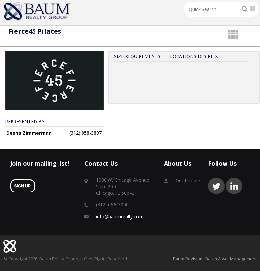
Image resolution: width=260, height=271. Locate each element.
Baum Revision (187, 258)
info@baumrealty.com (120, 217)
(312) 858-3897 (85, 133)
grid (233, 35)
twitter (216, 186)
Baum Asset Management (231, 258)
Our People (188, 180)
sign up (22, 186)
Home (37, 11)
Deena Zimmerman (29, 133)
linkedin (234, 186)
